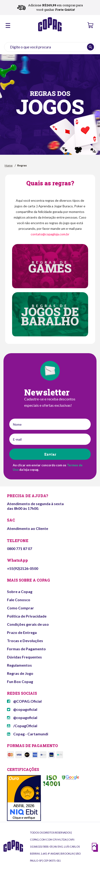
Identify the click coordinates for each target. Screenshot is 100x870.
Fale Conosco (18, 599)
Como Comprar (20, 608)
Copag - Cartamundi (27, 734)
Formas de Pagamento (26, 649)
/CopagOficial (22, 725)
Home (9, 165)
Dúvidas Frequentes (24, 657)
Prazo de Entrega (22, 632)
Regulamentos (19, 665)
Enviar (50, 454)
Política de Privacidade (27, 616)
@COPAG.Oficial (24, 701)
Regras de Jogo (20, 673)
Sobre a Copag (19, 591)
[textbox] (50, 47)
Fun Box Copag (20, 681)
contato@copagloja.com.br (50, 234)
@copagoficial (22, 709)
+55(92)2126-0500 (22, 568)
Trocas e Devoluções (25, 640)
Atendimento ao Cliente (27, 528)
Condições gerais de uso (28, 624)
